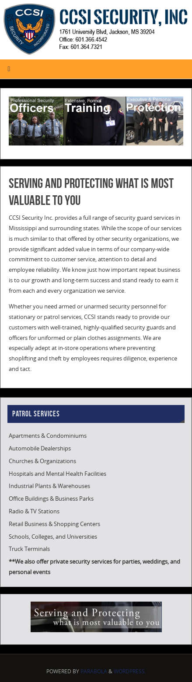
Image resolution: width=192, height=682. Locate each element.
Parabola (93, 671)
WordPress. (130, 671)
